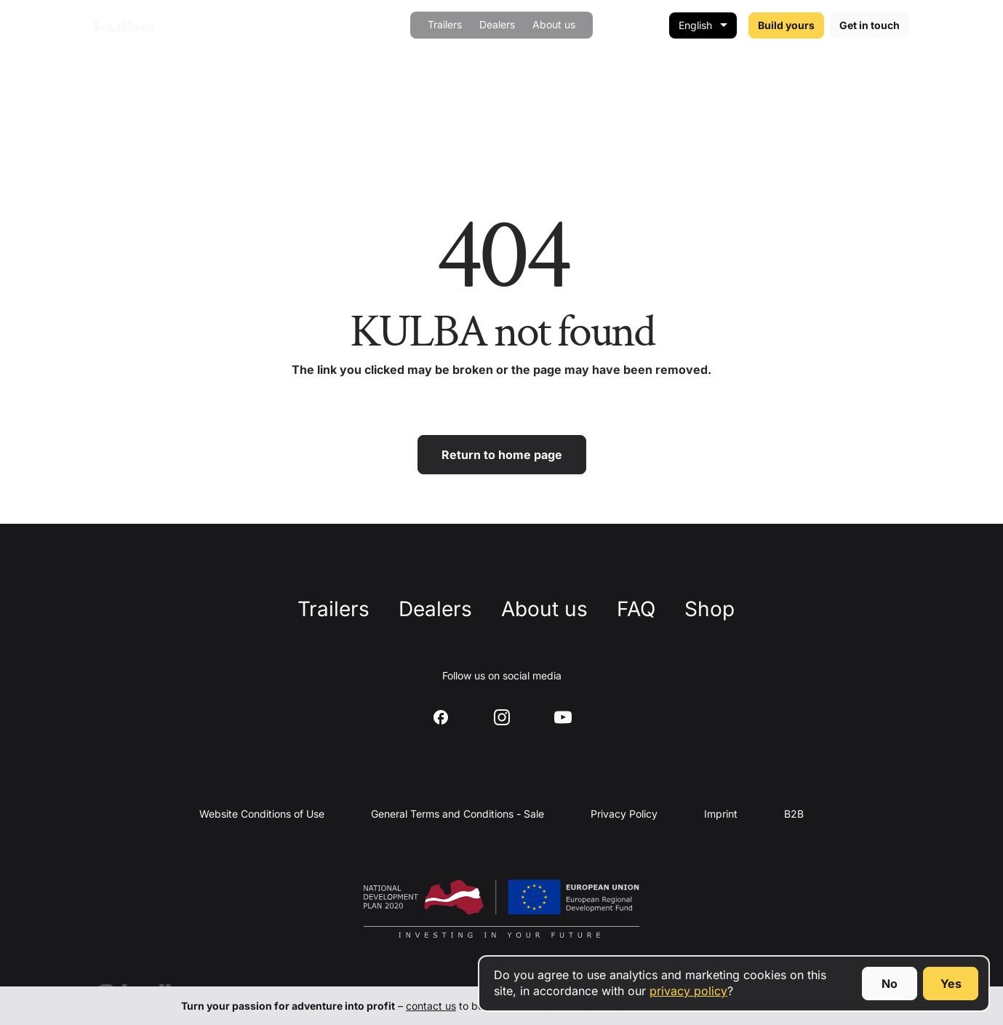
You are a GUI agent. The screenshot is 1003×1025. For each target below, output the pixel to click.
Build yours (786, 25)
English (695, 25)
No (890, 983)
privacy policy (688, 991)
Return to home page (501, 454)
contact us (431, 1006)
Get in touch (869, 25)
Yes (951, 983)
